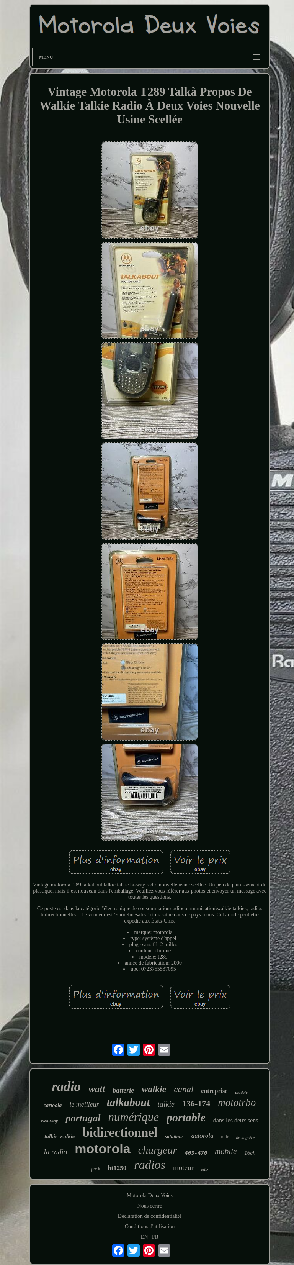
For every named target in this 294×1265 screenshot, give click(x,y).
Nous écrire (149, 1206)
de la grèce (245, 1137)
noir (224, 1136)
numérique (133, 1117)
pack (95, 1169)
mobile (226, 1151)
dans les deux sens (235, 1120)
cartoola (53, 1105)
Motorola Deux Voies (150, 1195)
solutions (174, 1136)
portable (186, 1117)
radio (66, 1086)
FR (155, 1237)
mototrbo (237, 1102)
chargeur (157, 1150)
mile (204, 1170)
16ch (249, 1153)
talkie (165, 1104)
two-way (49, 1121)
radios (149, 1165)
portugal (82, 1118)
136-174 (196, 1103)
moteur (183, 1167)
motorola (102, 1148)
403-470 (196, 1153)
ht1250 (117, 1168)
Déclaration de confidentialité (149, 1216)
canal (183, 1089)
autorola (202, 1135)
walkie (154, 1089)
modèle (241, 1092)
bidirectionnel (119, 1132)
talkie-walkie (59, 1136)
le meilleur (84, 1104)
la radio (55, 1152)
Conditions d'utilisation (150, 1226)
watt (96, 1089)
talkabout (128, 1102)
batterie (123, 1090)
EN (144, 1237)
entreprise (214, 1091)
